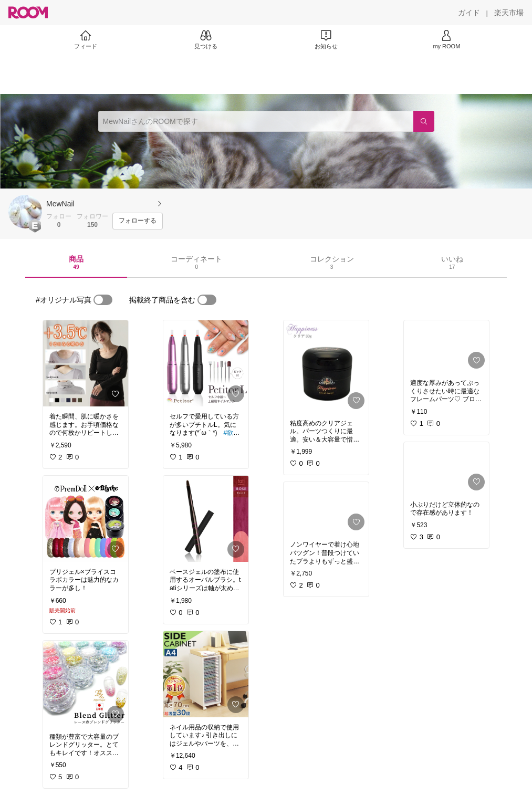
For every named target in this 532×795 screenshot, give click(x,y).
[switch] (102, 300)
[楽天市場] (509, 12)
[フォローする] (137, 221)
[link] (85, 363)
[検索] (423, 121)
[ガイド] (469, 12)
